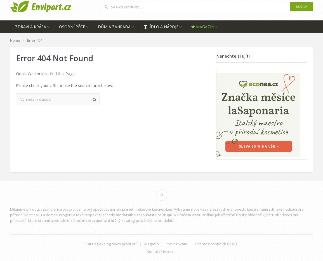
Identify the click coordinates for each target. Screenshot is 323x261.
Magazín (202, 26)
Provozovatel (177, 244)
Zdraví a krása (30, 26)
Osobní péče (72, 26)
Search (302, 6)
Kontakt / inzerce (161, 251)
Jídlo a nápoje (160, 26)
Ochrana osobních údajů (216, 244)
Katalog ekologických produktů (112, 244)
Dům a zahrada (114, 26)
